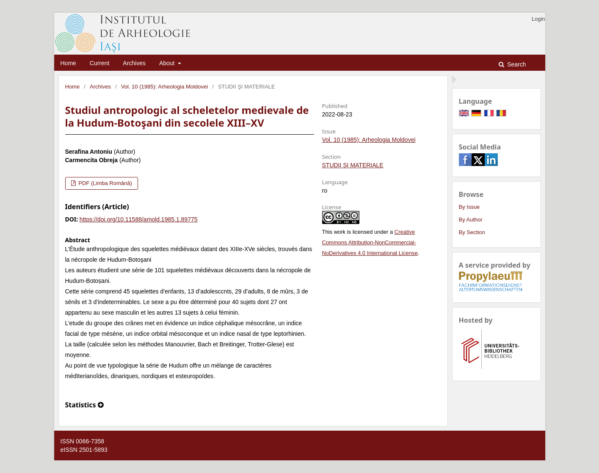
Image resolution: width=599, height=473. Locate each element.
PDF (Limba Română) (104, 183)
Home (68, 63)
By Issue (469, 207)
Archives (134, 63)
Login (538, 19)
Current (100, 63)
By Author (471, 219)
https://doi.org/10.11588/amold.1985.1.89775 (139, 219)
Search (515, 64)
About (167, 63)
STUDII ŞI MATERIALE (353, 165)
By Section (472, 232)
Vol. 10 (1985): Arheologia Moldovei (164, 86)
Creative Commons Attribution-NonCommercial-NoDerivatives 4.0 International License (370, 242)
